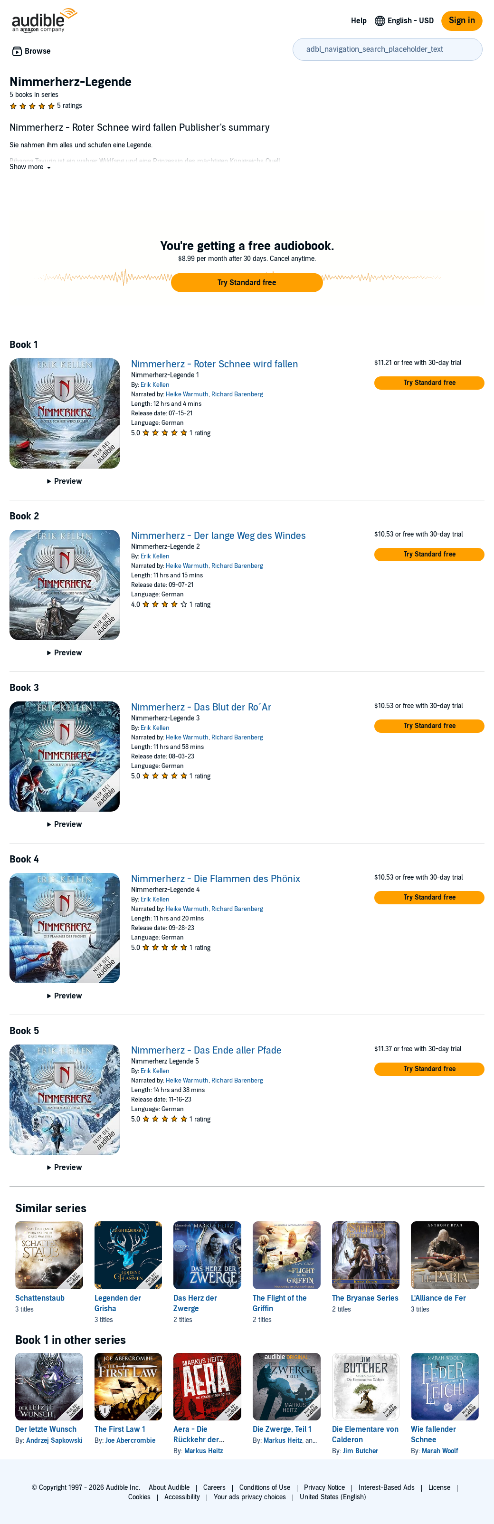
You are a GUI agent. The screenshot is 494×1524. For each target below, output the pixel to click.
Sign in (462, 21)
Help (359, 21)
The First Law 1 (120, 1429)
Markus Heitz (203, 1451)
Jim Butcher (361, 1451)
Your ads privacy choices (250, 1497)
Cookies (139, 1497)
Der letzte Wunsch (45, 1429)
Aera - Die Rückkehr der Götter (196, 1440)
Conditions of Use (264, 1488)
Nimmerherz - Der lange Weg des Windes (218, 536)
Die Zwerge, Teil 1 (282, 1429)
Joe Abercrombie (130, 1441)
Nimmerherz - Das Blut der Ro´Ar (201, 707)
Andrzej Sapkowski (54, 1441)
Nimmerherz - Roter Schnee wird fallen (214, 364)
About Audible (169, 1488)
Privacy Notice (324, 1488)
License (439, 1488)
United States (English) (333, 1497)
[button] (31, 167)
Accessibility (182, 1497)
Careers (214, 1488)
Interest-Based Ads (387, 1488)
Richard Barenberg (237, 394)
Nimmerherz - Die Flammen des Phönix (215, 879)
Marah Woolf (440, 1451)
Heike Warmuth (187, 394)
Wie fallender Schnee (433, 1435)
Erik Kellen (155, 385)
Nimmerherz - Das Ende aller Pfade (206, 1050)
